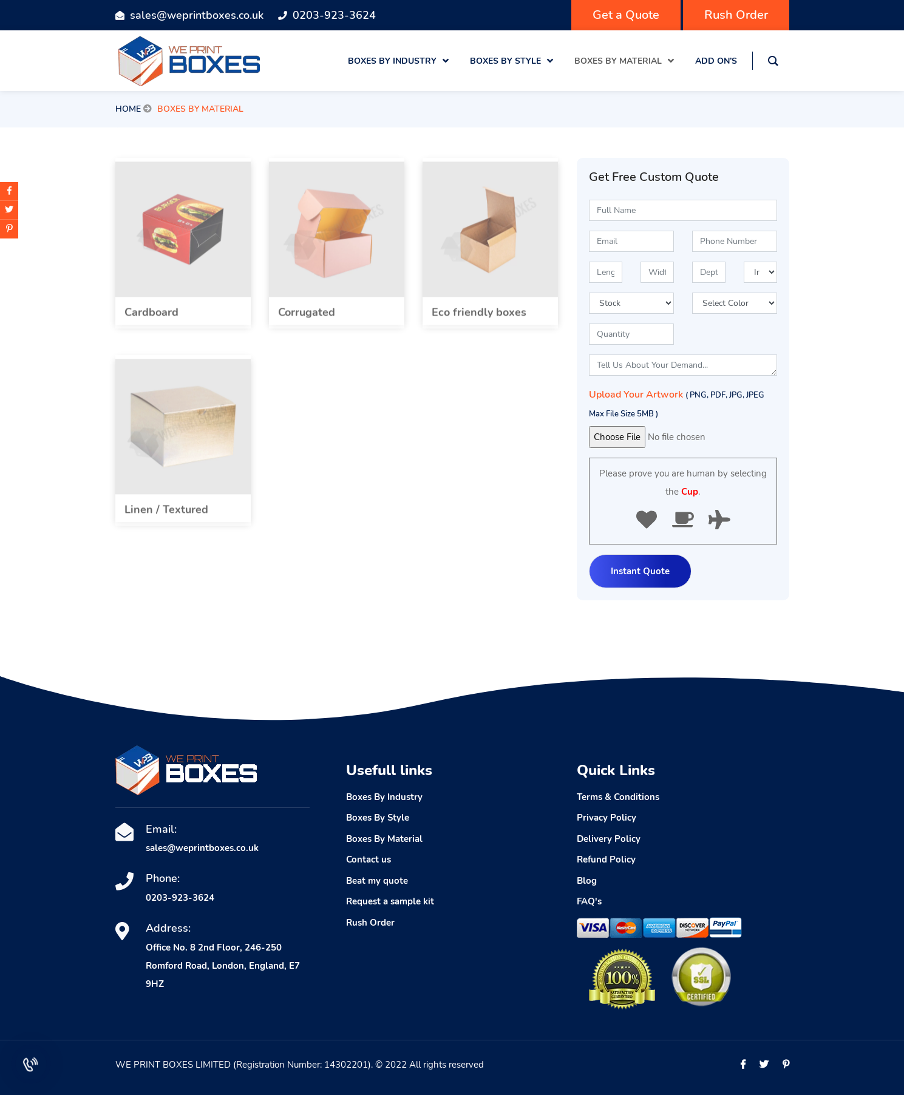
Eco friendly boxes (479, 318)
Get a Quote (626, 15)
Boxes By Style (377, 818)
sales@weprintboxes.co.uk (196, 15)
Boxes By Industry (384, 797)
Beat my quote (377, 881)
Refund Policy (606, 859)
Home (128, 109)
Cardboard (151, 318)
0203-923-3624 (334, 15)
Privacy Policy (606, 818)
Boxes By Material (384, 839)
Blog (587, 881)
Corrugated (306, 318)
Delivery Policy (609, 839)
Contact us (368, 859)
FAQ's (589, 901)
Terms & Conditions (618, 797)
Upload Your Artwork (676, 403)
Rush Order (736, 15)
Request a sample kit (390, 901)
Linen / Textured (166, 516)
